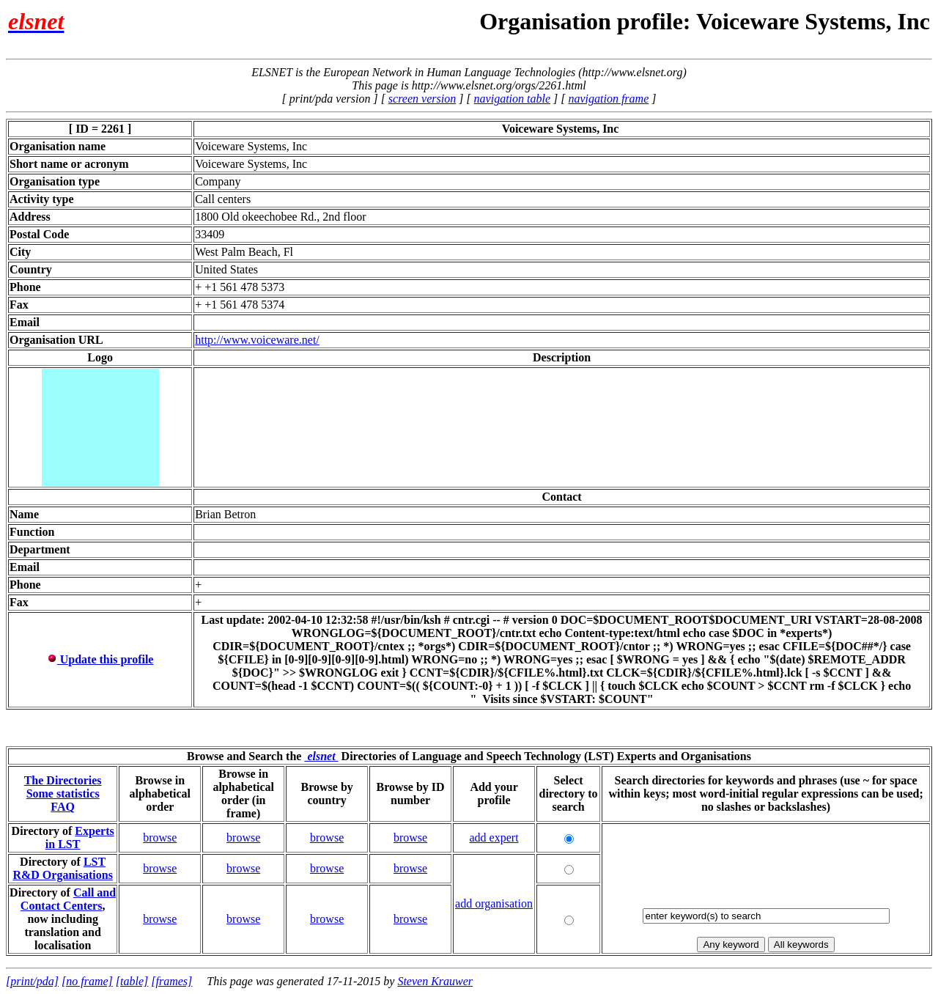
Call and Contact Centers (68, 899)
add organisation (494, 903)
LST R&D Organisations (62, 868)
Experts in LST (79, 837)
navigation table (512, 98)
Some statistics (63, 793)
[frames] (171, 981)
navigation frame (608, 98)
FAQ (63, 806)
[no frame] (87, 981)
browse (160, 837)
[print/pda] (32, 981)
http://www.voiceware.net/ (257, 340)
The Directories (63, 780)
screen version (422, 98)
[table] (132, 981)
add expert (494, 837)
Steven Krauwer (435, 981)
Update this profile (100, 659)
